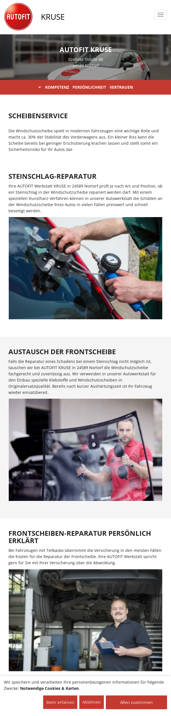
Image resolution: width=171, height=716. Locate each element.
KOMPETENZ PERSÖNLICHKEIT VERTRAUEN (85, 87)
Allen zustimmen (136, 702)
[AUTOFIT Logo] (18, 17)
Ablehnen (91, 702)
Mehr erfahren (60, 702)
